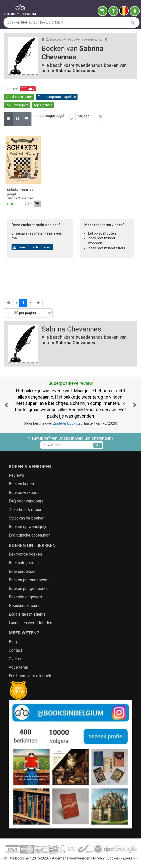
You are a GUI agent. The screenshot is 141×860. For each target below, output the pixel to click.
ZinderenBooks (65, 410)
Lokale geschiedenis (27, 600)
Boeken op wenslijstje (28, 513)
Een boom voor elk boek (30, 662)
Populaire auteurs (24, 592)
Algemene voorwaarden (71, 844)
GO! (97, 431)
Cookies (113, 844)
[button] (6, 391)
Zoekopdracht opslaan (24, 97)
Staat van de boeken (26, 504)
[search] (132, 23)
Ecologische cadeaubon (29, 521)
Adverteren (18, 653)
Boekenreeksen (22, 557)
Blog (13, 628)
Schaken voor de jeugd (20, 178)
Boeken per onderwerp (29, 566)
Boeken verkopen (24, 478)
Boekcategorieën (24, 549)
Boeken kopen (21, 470)
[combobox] (55, 107)
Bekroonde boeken (25, 540)
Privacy (99, 844)
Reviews (16, 461)
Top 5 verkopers (60, 97)
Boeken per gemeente (28, 574)
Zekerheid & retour (25, 495)
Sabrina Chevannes (20, 185)
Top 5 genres (86, 97)
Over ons (17, 645)
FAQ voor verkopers (26, 487)
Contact (15, 636)
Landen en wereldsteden (30, 609)
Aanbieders (59, 851)
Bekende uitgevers (25, 583)
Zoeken (129, 844)
